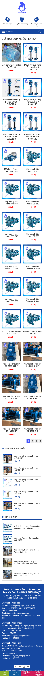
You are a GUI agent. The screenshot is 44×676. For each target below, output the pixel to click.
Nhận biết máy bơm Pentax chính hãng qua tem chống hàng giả (27, 527)
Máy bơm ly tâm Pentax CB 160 (11, 202)
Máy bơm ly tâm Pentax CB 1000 (32, 300)
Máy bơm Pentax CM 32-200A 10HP (11, 397)
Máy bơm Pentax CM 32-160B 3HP (11, 430)
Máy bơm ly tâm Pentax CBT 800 (33, 267)
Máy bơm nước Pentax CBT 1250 (11, 332)
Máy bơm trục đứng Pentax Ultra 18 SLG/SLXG (32, 136)
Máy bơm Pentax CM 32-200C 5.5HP (11, 365)
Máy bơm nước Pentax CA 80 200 (11, 66)
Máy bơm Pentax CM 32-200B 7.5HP (33, 365)
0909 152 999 (38, 673)
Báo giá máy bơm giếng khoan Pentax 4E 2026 (26, 574)
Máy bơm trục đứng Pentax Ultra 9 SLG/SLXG (11, 136)
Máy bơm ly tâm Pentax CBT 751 (11, 267)
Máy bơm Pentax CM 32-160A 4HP (33, 397)
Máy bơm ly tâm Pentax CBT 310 (11, 235)
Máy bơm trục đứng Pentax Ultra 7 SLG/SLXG (32, 102)
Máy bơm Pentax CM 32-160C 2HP (33, 430)
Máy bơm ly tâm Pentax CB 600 (32, 235)
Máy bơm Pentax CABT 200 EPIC (11, 170)
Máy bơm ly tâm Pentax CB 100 (32, 170)
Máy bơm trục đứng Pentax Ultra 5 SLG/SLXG (11, 102)
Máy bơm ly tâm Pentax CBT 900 (11, 300)
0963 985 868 (27, 673)
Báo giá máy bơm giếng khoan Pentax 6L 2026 (26, 551)
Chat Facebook (15, 673)
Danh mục (10, 31)
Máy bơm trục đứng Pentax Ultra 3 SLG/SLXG (32, 67)
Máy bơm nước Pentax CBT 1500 (32, 332)
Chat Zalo (4, 673)
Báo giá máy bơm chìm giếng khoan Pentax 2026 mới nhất (26, 563)
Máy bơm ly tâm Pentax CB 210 (32, 202)
